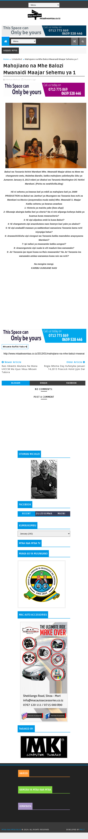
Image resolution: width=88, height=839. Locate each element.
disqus (43, 383)
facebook (71, 383)
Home (6, 59)
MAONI (61, 513)
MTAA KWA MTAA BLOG (11, 830)
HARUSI (23, 773)
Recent (26, 513)
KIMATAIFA (25, 806)
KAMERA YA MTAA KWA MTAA (35, 789)
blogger (15, 383)
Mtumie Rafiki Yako (15, 346)
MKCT (82, 830)
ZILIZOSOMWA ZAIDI (44, 514)
